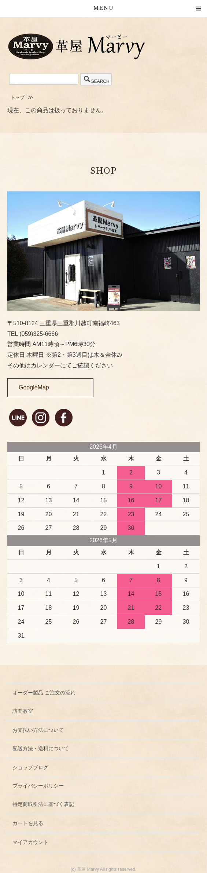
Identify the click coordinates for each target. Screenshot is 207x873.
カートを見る (27, 823)
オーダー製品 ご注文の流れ (43, 693)
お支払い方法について (38, 730)
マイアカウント (30, 842)
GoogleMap (34, 387)
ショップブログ (30, 767)
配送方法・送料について (40, 748)
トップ (17, 97)
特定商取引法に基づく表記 (43, 804)
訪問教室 (22, 711)
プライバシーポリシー (38, 786)
